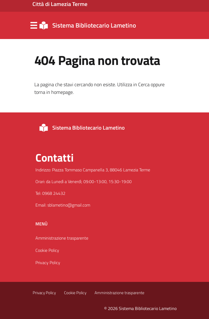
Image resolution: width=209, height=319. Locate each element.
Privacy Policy (47, 262)
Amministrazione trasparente (61, 238)
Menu (34, 25)
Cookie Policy (47, 250)
